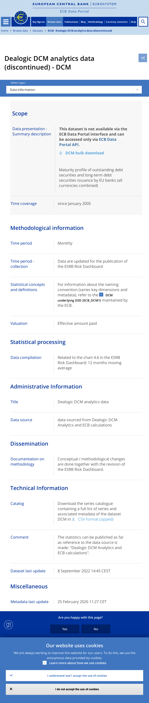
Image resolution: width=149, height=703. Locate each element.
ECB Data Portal (74, 11)
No (96, 629)
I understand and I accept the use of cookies (77, 675)
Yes (64, 629)
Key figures (39, 21)
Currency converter (117, 21)
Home (4, 30)
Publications (71, 21)
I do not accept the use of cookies (77, 689)
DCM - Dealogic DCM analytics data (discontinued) (80, 30)
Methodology (95, 21)
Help (133, 21)
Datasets (38, 30)
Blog (83, 21)
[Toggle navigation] (6, 22)
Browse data (55, 21)
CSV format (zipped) (95, 519)
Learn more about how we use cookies (77, 663)
